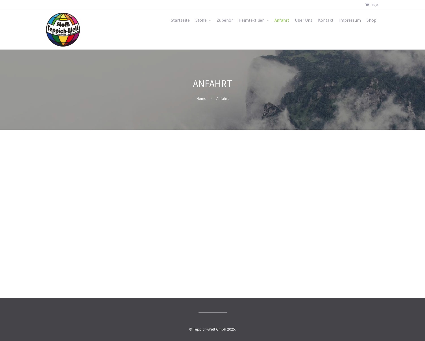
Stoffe (201, 20)
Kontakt (326, 20)
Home (201, 98)
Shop (371, 20)
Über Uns (303, 20)
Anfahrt (281, 20)
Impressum (350, 20)
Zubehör (225, 20)
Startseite (180, 20)
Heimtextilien (252, 20)
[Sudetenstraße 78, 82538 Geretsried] (213, 214)
